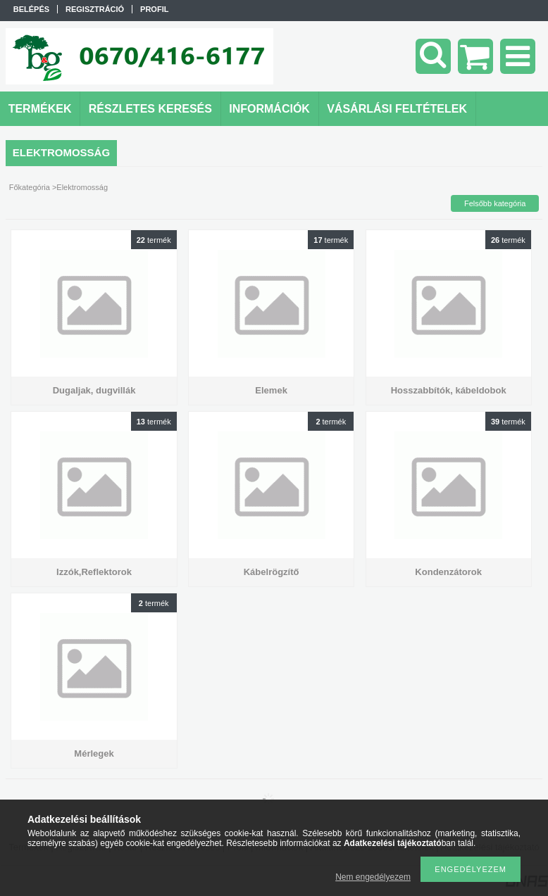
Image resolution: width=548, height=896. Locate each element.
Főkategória (29, 187)
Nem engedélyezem (373, 877)
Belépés (31, 9)
